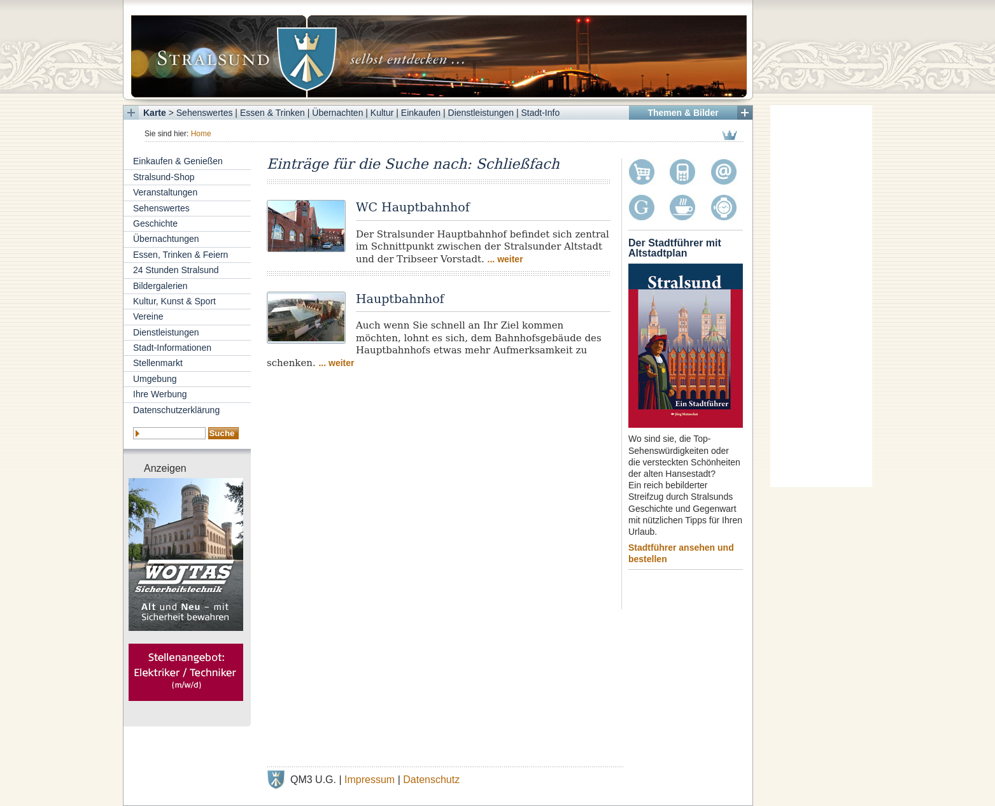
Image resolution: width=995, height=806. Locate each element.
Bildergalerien (160, 286)
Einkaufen (421, 113)
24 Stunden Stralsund (176, 270)
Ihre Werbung (160, 394)
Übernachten (337, 113)
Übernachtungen (166, 239)
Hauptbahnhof (400, 299)
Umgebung (155, 379)
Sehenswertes (204, 113)
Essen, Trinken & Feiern (180, 255)
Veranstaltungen (165, 192)
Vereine (148, 316)
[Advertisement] (821, 296)
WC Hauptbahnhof (413, 207)
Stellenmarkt (158, 363)
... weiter (505, 259)
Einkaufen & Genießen (178, 161)
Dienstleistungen (481, 113)
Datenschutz (431, 779)
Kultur (382, 113)
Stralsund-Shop (164, 177)
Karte (154, 113)
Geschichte (155, 223)
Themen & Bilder (682, 113)
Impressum (369, 779)
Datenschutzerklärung (176, 410)
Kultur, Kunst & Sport (174, 301)
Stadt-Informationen (172, 348)
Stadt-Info (540, 113)
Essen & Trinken (272, 113)
